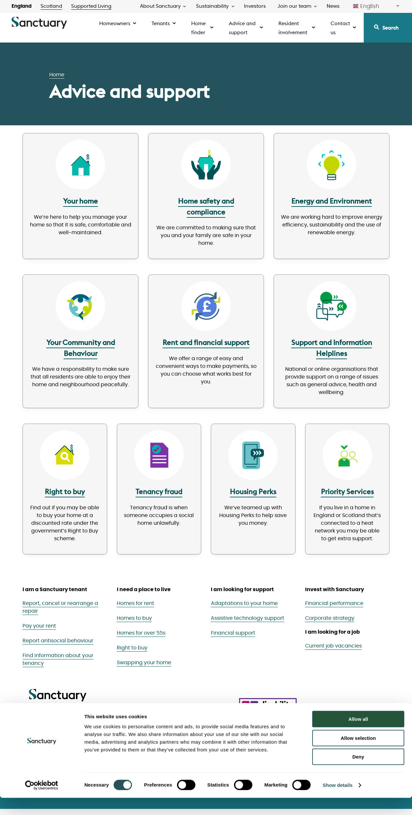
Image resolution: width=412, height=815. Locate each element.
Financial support (233, 638)
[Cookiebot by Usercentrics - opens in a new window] (42, 802)
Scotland (51, 6)
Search (390, 27)
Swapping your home (144, 668)
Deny (358, 774)
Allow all (358, 736)
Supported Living (91, 6)
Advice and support (242, 27)
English (366, 6)
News (333, 6)
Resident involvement (292, 27)
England (22, 6)
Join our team (294, 6)
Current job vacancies (333, 651)
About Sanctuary (160, 6)
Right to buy (132, 653)
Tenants (161, 23)
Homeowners (114, 23)
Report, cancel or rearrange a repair (60, 613)
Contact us (340, 27)
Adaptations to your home (244, 609)
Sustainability (212, 6)
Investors (255, 6)
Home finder (198, 27)
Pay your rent (39, 631)
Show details (338, 802)
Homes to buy (134, 624)
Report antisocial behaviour (58, 646)
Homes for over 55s (141, 638)
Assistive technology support (247, 624)
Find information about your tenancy (58, 665)
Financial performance (334, 609)
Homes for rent (135, 609)
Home (56, 74)
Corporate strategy (329, 624)
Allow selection (358, 755)
